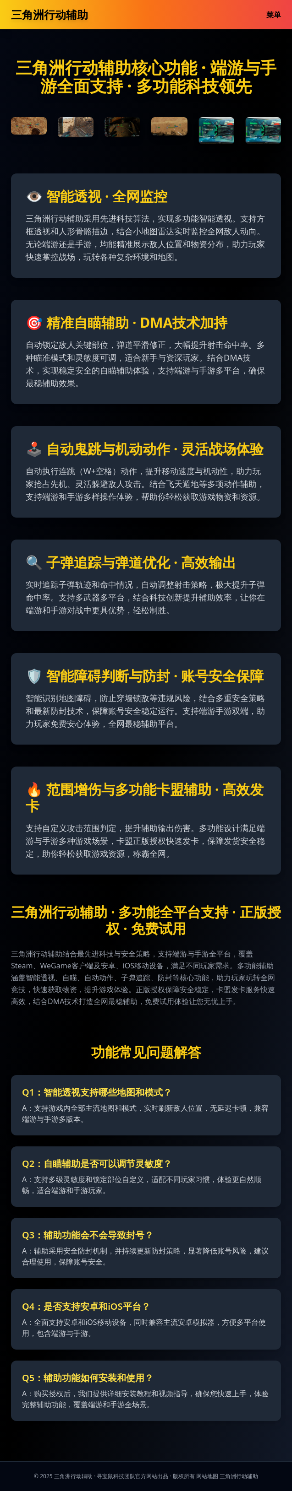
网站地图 (207, 1476)
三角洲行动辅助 (49, 14)
